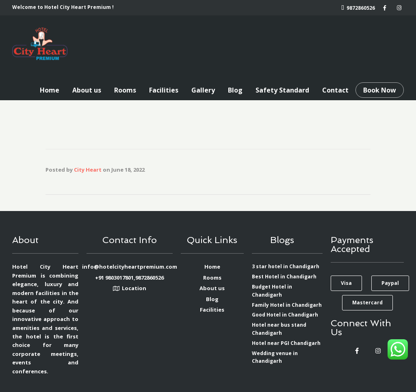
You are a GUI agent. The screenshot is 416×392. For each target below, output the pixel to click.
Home (49, 90)
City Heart (88, 169)
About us (86, 90)
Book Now (379, 90)
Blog (235, 90)
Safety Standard (282, 90)
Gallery (203, 90)
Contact (335, 90)
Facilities (163, 90)
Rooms (125, 90)
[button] (346, 283)
